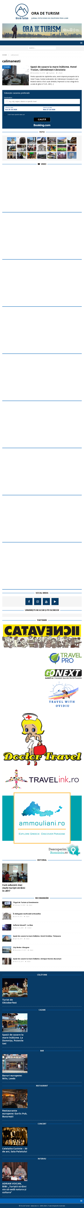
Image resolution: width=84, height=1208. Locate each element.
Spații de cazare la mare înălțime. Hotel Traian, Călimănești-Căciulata (53, 68)
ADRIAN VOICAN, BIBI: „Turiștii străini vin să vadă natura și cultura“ (14, 1188)
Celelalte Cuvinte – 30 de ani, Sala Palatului (14, 1150)
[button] (80, 43)
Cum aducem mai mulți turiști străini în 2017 (13, 887)
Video (43, 164)
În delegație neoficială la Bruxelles (27, 914)
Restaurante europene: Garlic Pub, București (14, 1113)
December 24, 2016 (38, 73)
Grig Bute (51, 73)
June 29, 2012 (18, 916)
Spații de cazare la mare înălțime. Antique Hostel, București (37, 959)
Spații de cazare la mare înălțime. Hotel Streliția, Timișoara (37, 936)
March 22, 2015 (19, 961)
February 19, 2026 (20, 905)
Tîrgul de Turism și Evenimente (25, 902)
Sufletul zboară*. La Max (23, 925)
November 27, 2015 (20, 950)
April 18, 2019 (18, 939)
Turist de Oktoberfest (9, 1001)
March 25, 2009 (19, 928)
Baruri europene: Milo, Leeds (12, 1077)
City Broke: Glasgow (21, 947)
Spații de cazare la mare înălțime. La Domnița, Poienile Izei (12, 1039)
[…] (52, 84)
